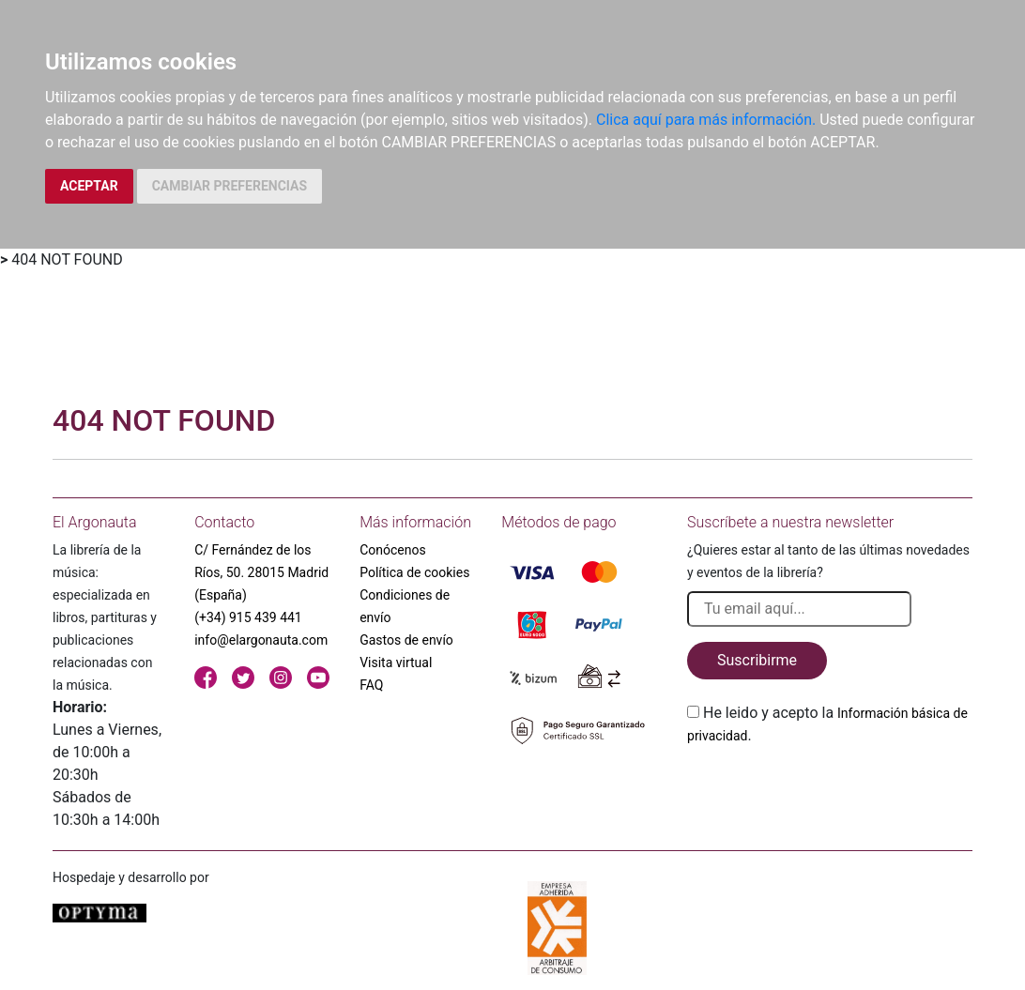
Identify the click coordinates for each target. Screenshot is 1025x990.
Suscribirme (757, 660)
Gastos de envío (406, 639)
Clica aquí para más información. (706, 120)
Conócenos (393, 549)
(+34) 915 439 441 (248, 617)
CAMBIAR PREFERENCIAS (229, 185)
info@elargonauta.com (261, 639)
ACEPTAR (89, 185)
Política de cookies (414, 572)
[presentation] (829, 791)
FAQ (371, 685)
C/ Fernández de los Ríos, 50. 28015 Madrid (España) (261, 572)
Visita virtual (396, 662)
